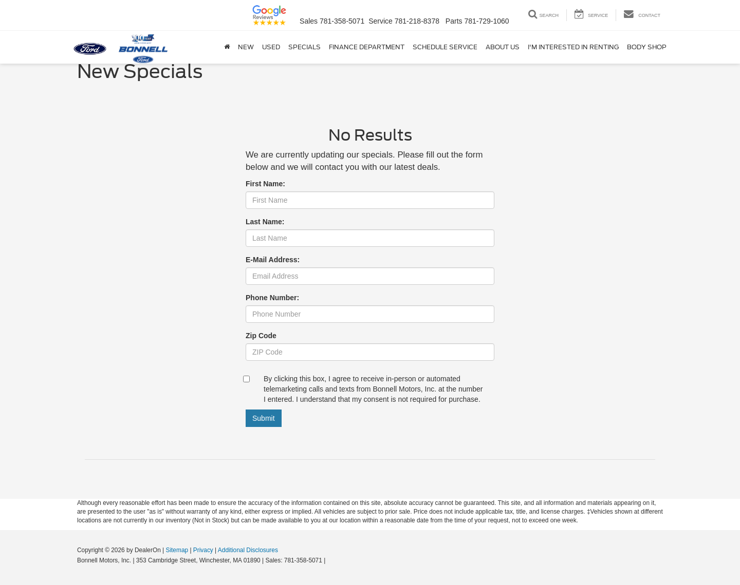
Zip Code (261, 336)
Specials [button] (304, 47)
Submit (263, 418)
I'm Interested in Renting (573, 47)
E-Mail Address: (273, 260)
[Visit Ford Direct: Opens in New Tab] (330, 560)
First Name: (265, 184)
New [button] (246, 47)
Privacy (203, 550)
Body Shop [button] (647, 47)
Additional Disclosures (248, 550)
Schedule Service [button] (445, 47)
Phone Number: (272, 298)
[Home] (227, 47)
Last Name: (265, 222)
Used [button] (271, 47)
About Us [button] (503, 47)
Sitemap (176, 550)
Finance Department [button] (366, 47)
